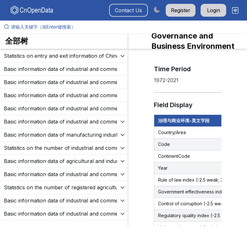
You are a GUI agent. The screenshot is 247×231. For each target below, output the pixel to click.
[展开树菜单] (64, 55)
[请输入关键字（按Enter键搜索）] (126, 27)
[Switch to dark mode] (157, 9)
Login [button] (213, 10)
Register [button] (180, 10)
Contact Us (128, 10)
